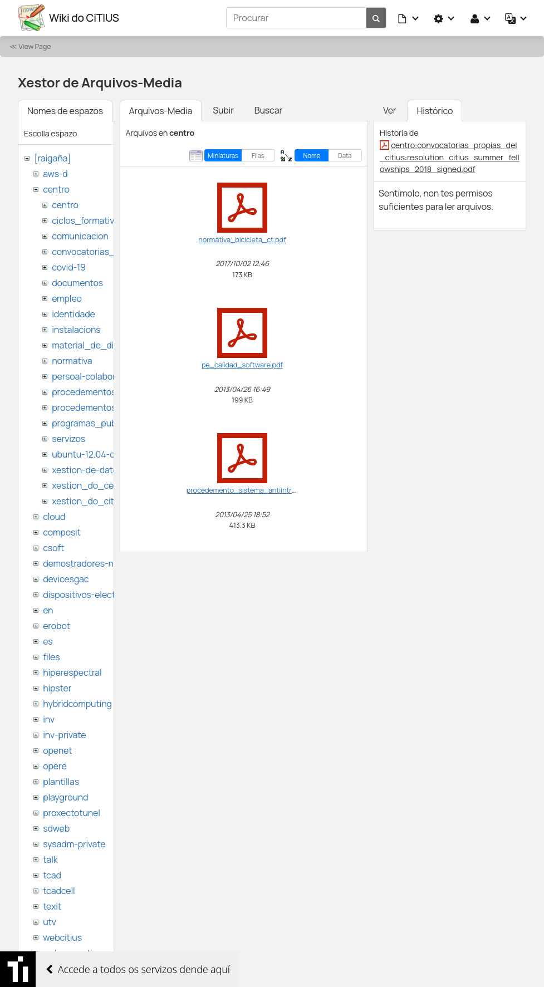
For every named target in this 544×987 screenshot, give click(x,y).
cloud (54, 516)
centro (56, 189)
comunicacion (80, 236)
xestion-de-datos (87, 470)
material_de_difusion (95, 345)
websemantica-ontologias (95, 953)
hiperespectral (72, 672)
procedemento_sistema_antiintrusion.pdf (254, 490)
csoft (53, 548)
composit (62, 532)
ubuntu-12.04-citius (91, 454)
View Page (34, 46)
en (48, 610)
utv (49, 922)
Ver (389, 110)
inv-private (64, 735)
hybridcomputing (77, 704)
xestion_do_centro (91, 485)
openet (57, 750)
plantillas (61, 781)
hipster (57, 688)
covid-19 (69, 267)
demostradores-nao (83, 563)
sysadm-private (74, 844)
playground (65, 797)
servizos (68, 439)
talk (50, 859)
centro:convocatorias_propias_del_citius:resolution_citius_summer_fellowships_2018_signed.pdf (450, 157)
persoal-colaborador (93, 376)
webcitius (62, 937)
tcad (52, 875)
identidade (73, 314)
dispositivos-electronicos (94, 594)
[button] (408, 17)
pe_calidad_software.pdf (242, 365)
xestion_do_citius (89, 501)
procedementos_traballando (110, 407)
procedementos (84, 392)
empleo (67, 298)
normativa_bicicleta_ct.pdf (242, 239)
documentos (77, 283)
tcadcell (59, 891)
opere (54, 766)
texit (52, 906)
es (47, 641)
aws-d (55, 174)
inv (49, 719)
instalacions (76, 329)
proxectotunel (71, 813)
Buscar (268, 110)
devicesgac (66, 579)
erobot (56, 626)
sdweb (56, 828)
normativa (72, 361)
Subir (223, 110)
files (51, 657)
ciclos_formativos (88, 220)
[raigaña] (52, 158)
